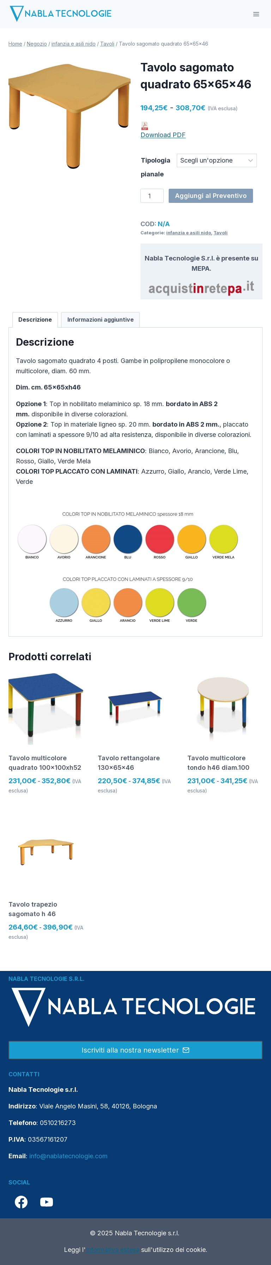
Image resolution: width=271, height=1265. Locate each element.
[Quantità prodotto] (151, 196)
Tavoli (220, 232)
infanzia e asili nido (188, 232)
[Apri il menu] (256, 13)
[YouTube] (46, 1202)
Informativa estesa (112, 1249)
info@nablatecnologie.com (68, 1156)
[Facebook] (21, 1202)
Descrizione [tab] (35, 319)
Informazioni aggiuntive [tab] (100, 319)
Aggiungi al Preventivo (211, 195)
